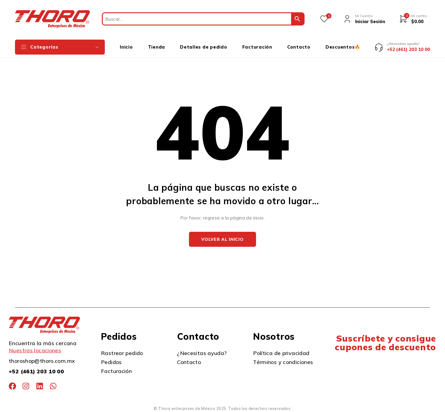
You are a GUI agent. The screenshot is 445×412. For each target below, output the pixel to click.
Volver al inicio (222, 239)
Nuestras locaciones (35, 350)
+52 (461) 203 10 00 (36, 371)
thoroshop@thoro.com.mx (42, 360)
